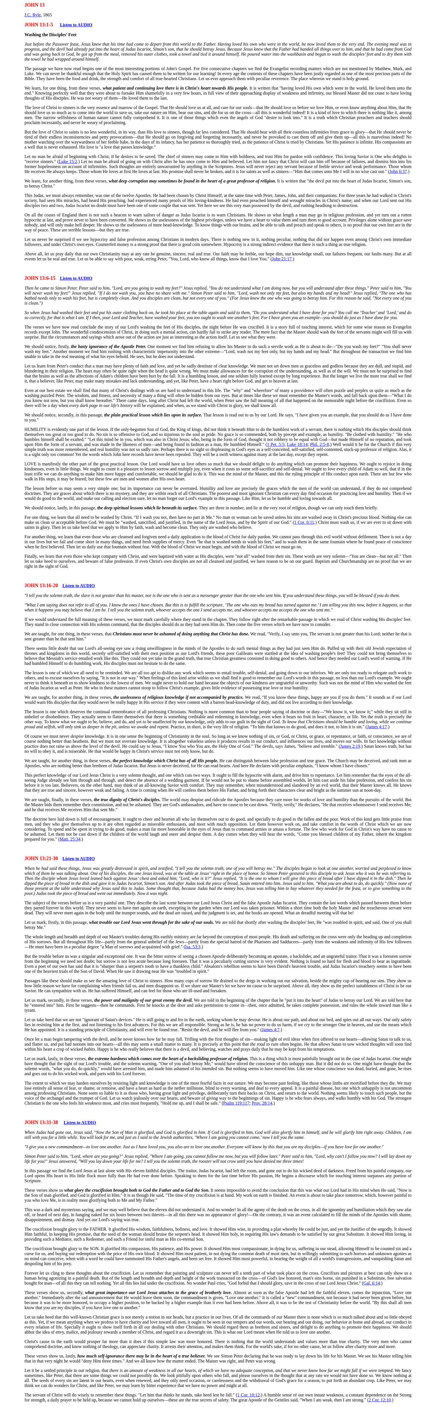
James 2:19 (350, 746)
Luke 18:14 (297, 444)
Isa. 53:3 (192, 946)
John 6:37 (398, 171)
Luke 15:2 (68, 161)
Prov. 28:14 (262, 1103)
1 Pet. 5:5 (275, 444)
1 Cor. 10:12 (248, 1395)
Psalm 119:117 (236, 1103)
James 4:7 (271, 1029)
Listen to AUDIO (76, 25)
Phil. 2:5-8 (319, 444)
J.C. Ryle (32, 15)
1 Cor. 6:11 (304, 522)
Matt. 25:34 (70, 839)
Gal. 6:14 (371, 1283)
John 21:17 (282, 258)
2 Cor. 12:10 (380, 1400)
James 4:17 (377, 726)
